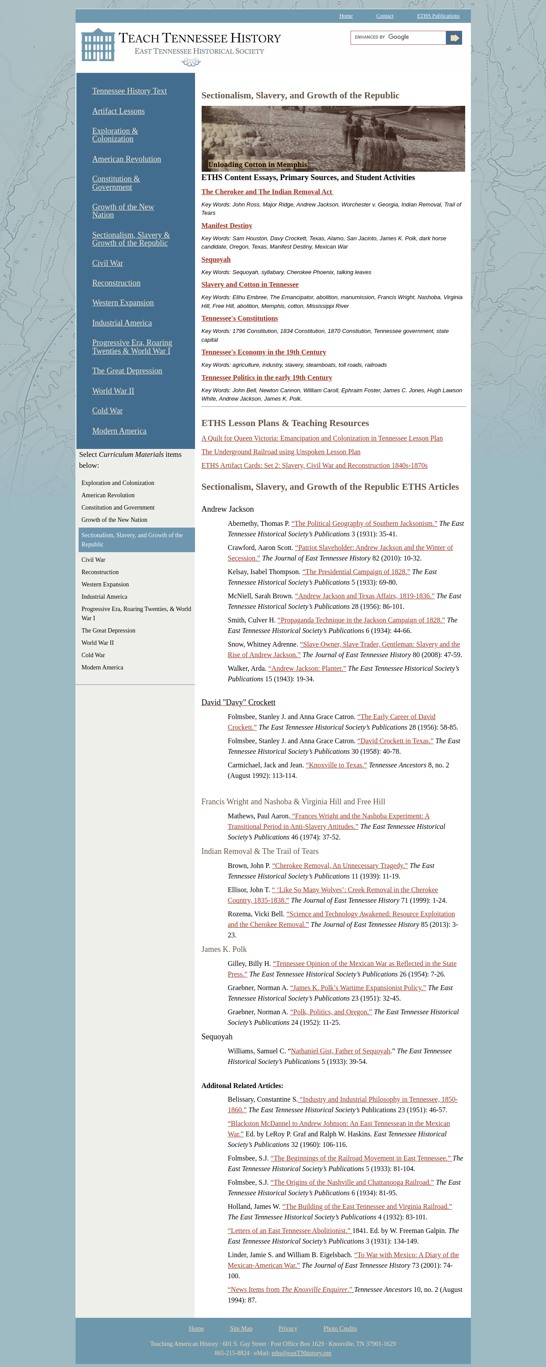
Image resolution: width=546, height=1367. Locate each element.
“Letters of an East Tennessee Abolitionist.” (290, 1230)
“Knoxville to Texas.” (336, 765)
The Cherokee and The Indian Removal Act (268, 191)
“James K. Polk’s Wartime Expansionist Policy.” (358, 987)
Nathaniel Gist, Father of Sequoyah (340, 1051)
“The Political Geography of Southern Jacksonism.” (364, 523)
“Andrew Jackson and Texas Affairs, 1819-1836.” (365, 596)
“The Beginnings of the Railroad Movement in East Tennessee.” (361, 1158)
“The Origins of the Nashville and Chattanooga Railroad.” (352, 1182)
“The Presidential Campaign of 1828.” (356, 571)
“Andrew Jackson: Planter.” (307, 668)
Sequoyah (216, 259)
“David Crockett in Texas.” (396, 741)
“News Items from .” (291, 1289)
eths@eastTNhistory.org (302, 1353)
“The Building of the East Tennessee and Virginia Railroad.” (367, 1206)
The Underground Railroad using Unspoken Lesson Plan (281, 452)
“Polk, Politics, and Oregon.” (331, 1012)
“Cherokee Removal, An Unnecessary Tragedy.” (340, 865)
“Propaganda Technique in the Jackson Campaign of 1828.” (361, 620)
